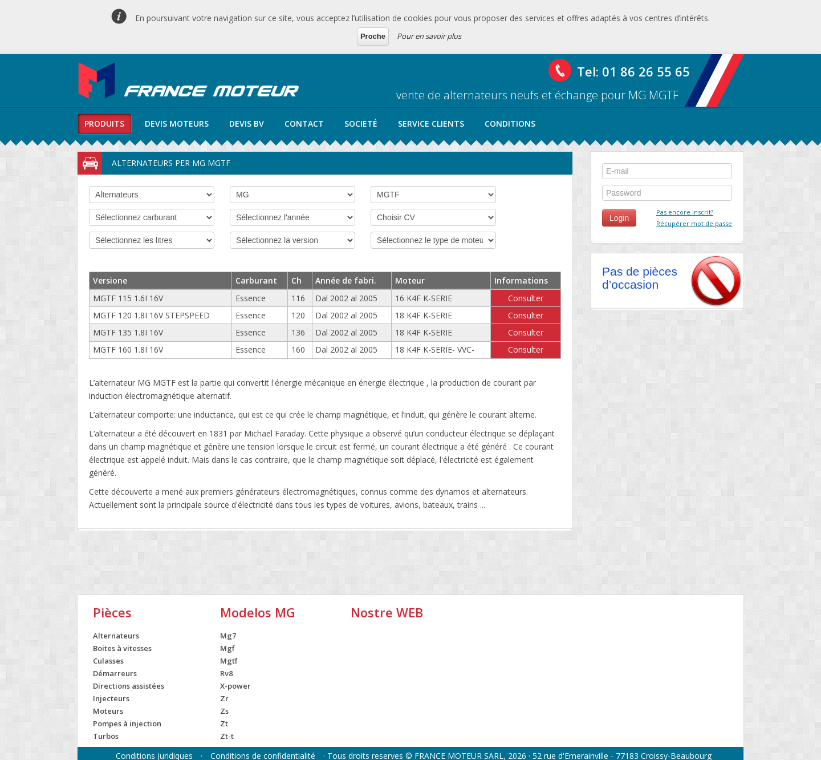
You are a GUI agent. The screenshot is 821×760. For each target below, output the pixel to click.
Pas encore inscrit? (684, 212)
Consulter (525, 298)
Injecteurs (111, 698)
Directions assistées (128, 686)
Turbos (106, 736)
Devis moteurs (177, 123)
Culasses (108, 661)
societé (360, 123)
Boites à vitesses (122, 648)
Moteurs (108, 711)
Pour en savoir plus (429, 36)
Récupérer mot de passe (694, 223)
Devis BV (246, 123)
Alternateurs (116, 635)
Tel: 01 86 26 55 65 (633, 71)
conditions (510, 123)
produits (104, 123)
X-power (235, 686)
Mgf (227, 648)
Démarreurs (115, 673)
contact (304, 123)
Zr (224, 698)
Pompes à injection (127, 723)
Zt (224, 723)
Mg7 (228, 635)
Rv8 (226, 673)
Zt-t (227, 736)
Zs (224, 711)
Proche (372, 36)
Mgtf (229, 661)
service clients (431, 123)
